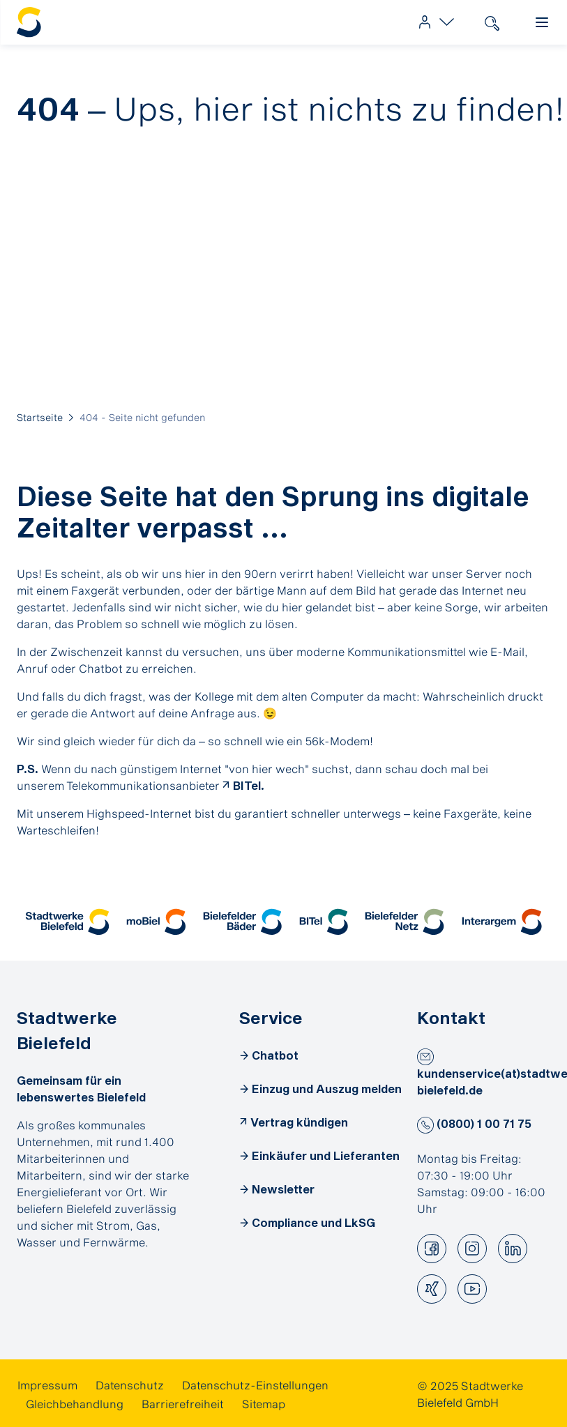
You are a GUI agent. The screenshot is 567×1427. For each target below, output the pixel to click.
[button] (67, 922)
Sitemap (263, 1403)
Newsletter (283, 1189)
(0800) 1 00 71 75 (474, 1123)
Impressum (47, 1384)
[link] (433, 22)
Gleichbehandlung (74, 1403)
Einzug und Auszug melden (327, 1088)
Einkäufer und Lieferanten (326, 1155)
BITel (247, 785)
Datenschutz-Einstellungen (255, 1384)
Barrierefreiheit (183, 1403)
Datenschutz (130, 1384)
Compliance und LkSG (313, 1222)
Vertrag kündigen (299, 1122)
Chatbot (275, 1055)
